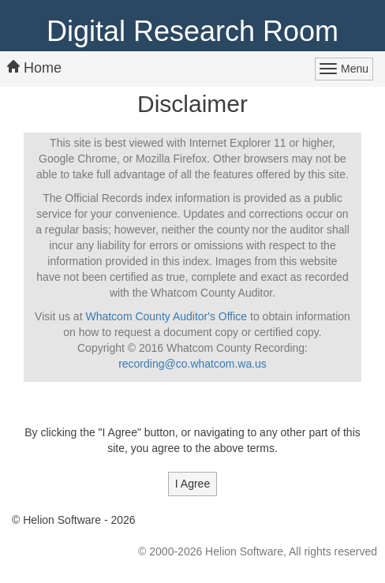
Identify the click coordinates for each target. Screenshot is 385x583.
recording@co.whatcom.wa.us (192, 363)
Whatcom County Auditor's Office (166, 316)
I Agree (192, 483)
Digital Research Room (192, 31)
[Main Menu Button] (344, 69)
